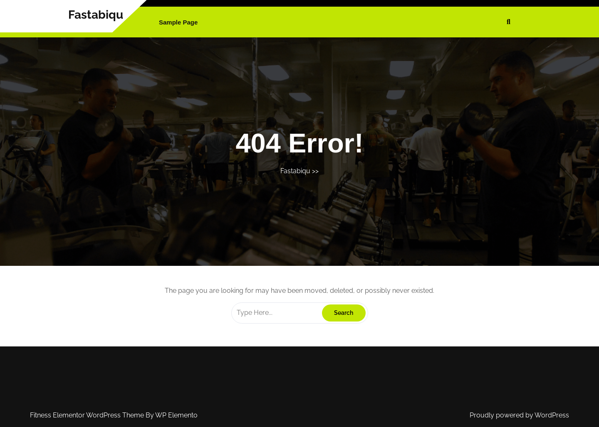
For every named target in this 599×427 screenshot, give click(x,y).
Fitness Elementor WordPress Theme (88, 415)
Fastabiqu (95, 15)
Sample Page (178, 22)
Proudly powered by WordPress (519, 415)
